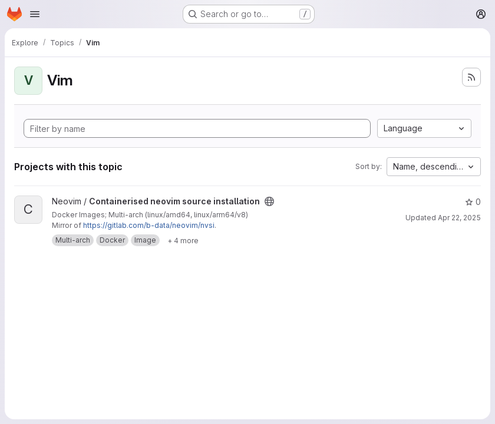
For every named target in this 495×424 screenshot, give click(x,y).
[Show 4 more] (183, 240)
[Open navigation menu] (34, 14)
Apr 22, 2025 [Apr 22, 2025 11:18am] (459, 217)
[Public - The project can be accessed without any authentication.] (269, 201)
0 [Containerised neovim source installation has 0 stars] (473, 202)
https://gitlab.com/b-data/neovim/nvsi (148, 225)
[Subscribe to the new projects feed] (471, 77)
